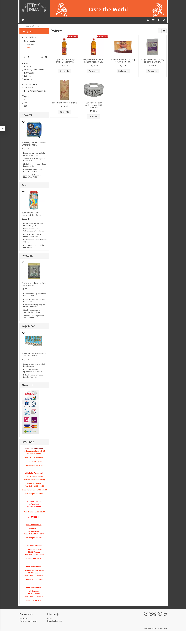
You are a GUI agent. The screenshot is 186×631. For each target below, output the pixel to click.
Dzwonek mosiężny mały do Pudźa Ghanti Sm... (34, 305)
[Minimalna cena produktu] (25, 57)
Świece (28, 48)
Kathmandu (28, 73)
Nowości (27, 115)
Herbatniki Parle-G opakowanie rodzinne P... (33, 370)
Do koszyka (64, 71)
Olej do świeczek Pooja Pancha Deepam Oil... (64, 60)
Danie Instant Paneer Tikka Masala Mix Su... (33, 246)
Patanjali (26, 76)
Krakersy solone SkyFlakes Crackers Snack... (34, 143)
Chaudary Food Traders (33, 69)
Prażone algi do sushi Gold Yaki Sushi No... (34, 284)
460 (24, 102)
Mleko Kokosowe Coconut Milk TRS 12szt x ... (34, 354)
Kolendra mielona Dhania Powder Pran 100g (33, 376)
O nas (49, 618)
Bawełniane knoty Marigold (64, 102)
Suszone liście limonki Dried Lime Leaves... (34, 365)
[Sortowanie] (159, 31)
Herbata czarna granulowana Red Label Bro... (34, 294)
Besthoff (26, 66)
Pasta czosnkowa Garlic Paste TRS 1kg (35, 241)
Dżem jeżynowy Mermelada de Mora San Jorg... (34, 154)
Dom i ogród (29, 41)
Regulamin (23, 618)
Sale (24, 185)
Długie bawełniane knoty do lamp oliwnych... (152, 60)
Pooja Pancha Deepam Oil (34, 91)
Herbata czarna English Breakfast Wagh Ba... (32, 235)
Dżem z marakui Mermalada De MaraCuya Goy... (34, 170)
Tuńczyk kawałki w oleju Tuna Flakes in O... (34, 159)
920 (24, 106)
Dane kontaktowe (54, 621)
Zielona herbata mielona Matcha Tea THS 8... (32, 176)
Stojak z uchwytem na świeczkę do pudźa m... (32, 311)
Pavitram (27, 79)
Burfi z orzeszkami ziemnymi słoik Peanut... (33, 213)
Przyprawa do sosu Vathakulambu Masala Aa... (33, 230)
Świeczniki (30, 44)
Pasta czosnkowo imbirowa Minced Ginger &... (34, 224)
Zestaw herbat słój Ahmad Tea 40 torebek (33, 316)
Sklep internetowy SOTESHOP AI (155, 628)
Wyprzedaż (28, 326)
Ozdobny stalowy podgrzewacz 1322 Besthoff (93, 105)
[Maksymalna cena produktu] (42, 57)
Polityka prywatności (27, 621)
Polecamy (27, 255)
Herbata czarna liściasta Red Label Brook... (34, 300)
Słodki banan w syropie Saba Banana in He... (34, 165)
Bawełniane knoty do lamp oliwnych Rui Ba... (123, 60)
